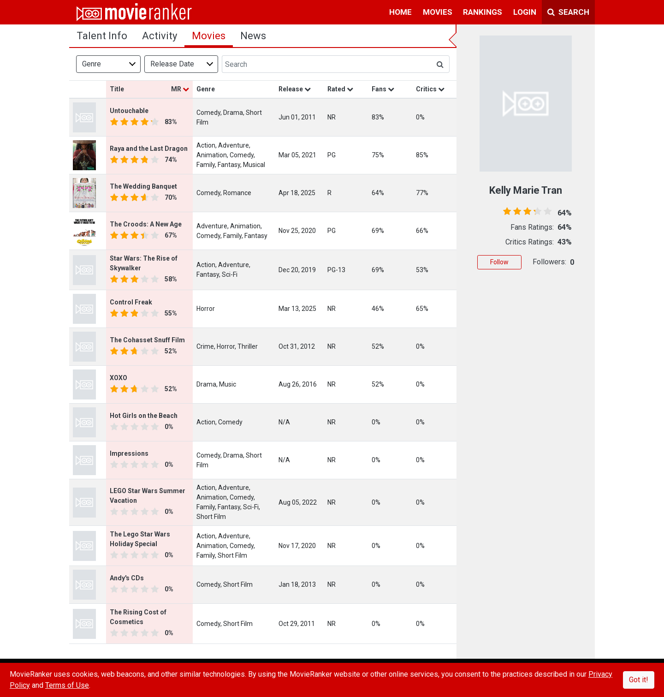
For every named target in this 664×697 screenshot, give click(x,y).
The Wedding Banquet (143, 186)
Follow (499, 262)
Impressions (129, 453)
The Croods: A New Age (146, 224)
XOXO (118, 377)
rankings (482, 12)
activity (159, 36)
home (400, 12)
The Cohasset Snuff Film (147, 340)
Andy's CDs (127, 578)
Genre (91, 64)
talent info (102, 36)
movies (437, 12)
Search (568, 12)
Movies (208, 36)
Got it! (638, 679)
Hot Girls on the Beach (144, 415)
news (253, 36)
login (524, 12)
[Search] (326, 64)
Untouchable (129, 110)
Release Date (172, 64)
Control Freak (131, 302)
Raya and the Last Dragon (149, 148)
